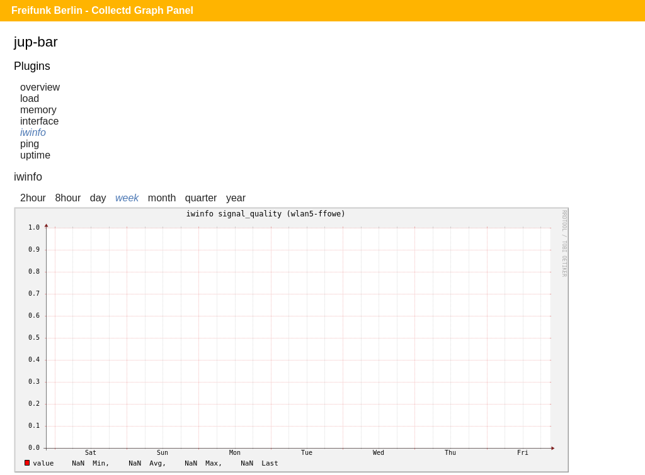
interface (39, 121)
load (29, 98)
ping (29, 143)
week (127, 198)
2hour (33, 198)
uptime (35, 155)
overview (40, 87)
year (236, 198)
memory (38, 109)
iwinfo (33, 132)
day (98, 198)
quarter (201, 198)
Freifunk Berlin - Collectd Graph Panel (102, 10)
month (162, 198)
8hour (68, 198)
